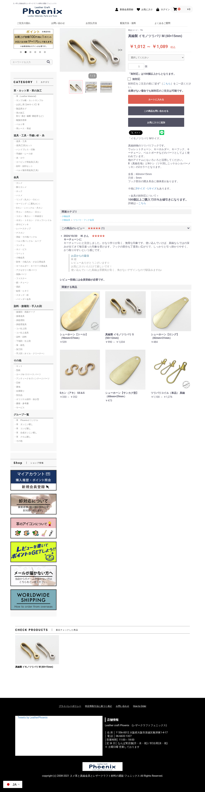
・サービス (19, 407)
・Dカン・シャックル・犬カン (28, 208)
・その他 (18, 441)
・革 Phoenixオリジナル (26, 420)
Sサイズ (140, 188)
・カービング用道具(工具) (26, 162)
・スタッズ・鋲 (21, 295)
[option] (33, 39)
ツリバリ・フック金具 (83, 220)
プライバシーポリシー (70, 706)
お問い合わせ (58, 23)
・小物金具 (19, 257)
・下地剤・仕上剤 (22, 341)
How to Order (139, 706)
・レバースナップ (22, 228)
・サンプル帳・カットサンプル (28, 100)
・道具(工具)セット (23, 145)
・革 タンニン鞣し (23, 424)
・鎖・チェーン (21, 282)
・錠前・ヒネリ (21, 291)
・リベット (19, 253)
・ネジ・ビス (20, 249)
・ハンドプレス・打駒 (24, 149)
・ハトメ (18, 195)
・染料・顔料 (20, 337)
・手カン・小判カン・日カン (27, 212)
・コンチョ (19, 245)
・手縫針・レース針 (23, 153)
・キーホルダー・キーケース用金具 (30, 266)
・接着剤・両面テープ (24, 312)
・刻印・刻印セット (23, 166)
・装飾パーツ (20, 274)
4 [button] (35, 52)
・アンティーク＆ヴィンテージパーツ (31, 378)
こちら (167, 83)
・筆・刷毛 (19, 345)
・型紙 (17, 370)
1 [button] (21, 52)
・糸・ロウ (19, 158)
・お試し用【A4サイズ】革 (27, 104)
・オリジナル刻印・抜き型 (26, 399)
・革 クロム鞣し (22, 437)
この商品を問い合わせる (156, 111)
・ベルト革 (19, 124)
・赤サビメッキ (21, 224)
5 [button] (40, 52)
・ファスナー (20, 278)
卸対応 (136, 79)
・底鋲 (17, 287)
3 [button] (31, 52)
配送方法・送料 (128, 23)
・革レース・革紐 (22, 128)
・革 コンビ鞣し (22, 428)
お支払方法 (91, 23)
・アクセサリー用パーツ (25, 270)
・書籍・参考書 (21, 403)
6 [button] (45, 52)
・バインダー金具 (22, 299)
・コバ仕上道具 (21, 332)
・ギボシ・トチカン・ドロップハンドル (33, 220)
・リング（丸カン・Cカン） (27, 199)
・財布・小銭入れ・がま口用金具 (29, 262)
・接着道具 (19, 316)
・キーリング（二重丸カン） (27, 203)
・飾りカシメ (20, 187)
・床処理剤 (19, 320)
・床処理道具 (20, 324)
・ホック (18, 191)
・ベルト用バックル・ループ (27, 241)
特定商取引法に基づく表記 (98, 706)
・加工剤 (18, 349)
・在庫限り (19, 391)
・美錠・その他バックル (25, 237)
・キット (18, 366)
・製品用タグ (20, 108)
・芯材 (17, 382)
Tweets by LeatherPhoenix (33, 717)
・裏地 (17, 387)
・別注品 (18, 395)
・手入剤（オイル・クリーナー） (29, 353)
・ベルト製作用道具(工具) (26, 170)
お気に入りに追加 (156, 122)
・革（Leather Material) (25, 96)
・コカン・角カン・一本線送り (28, 216)
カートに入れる (156, 99)
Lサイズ (152, 188)
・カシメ (18, 183)
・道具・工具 (20, 141)
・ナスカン (19, 233)
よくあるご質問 (162, 23)
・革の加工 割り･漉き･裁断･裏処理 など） (29, 114)
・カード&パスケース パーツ (27, 374)
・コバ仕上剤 (20, 328)
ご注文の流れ (23, 23)
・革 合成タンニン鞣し (25, 432)
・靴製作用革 (20, 120)
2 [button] (26, 52)
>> (120, 50)
